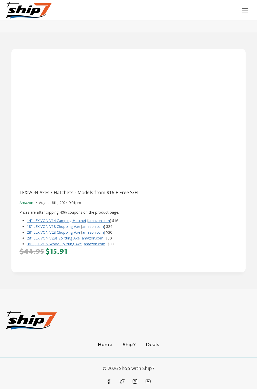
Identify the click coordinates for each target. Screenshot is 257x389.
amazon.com (99, 220)
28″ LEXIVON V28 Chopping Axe (53, 232)
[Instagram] (135, 382)
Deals (152, 344)
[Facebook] (109, 382)
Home (105, 344)
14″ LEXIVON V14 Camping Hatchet (56, 220)
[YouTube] (148, 382)
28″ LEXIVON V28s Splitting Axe (53, 238)
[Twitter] (122, 382)
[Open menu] (245, 10)
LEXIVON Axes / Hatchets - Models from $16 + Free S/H (78, 192)
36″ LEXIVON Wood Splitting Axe (54, 244)
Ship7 (129, 344)
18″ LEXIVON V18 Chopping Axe (53, 226)
